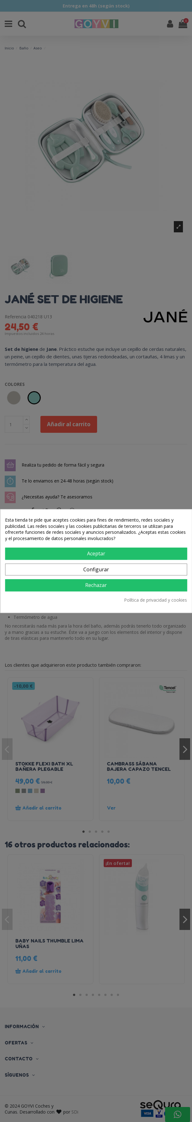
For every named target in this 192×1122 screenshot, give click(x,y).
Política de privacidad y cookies (155, 600)
